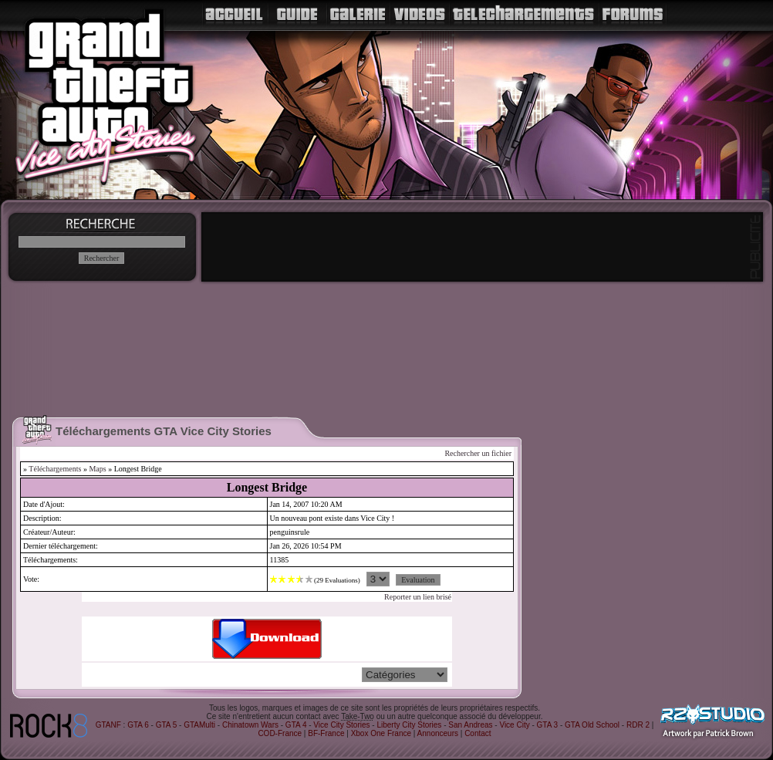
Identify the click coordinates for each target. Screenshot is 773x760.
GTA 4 (296, 725)
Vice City (514, 725)
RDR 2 (638, 725)
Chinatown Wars (250, 725)
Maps (97, 468)
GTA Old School (592, 725)
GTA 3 (548, 725)
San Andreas (470, 725)
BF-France (326, 733)
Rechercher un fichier (477, 453)
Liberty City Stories (408, 725)
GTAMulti (199, 725)
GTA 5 (166, 725)
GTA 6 (138, 725)
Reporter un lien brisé (417, 597)
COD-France (280, 733)
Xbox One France (381, 733)
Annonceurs (437, 733)
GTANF (108, 725)
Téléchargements (55, 468)
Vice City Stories (341, 725)
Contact (477, 733)
